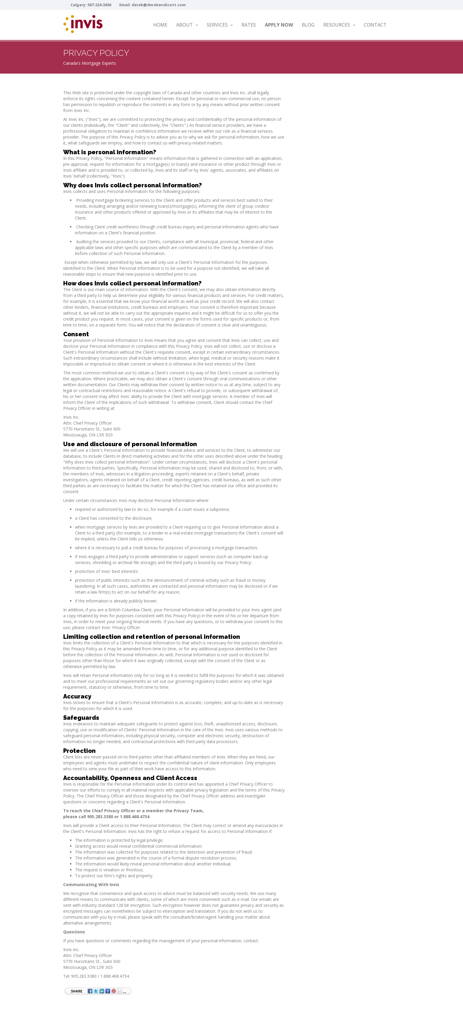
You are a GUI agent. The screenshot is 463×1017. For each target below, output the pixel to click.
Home (160, 25)
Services (220, 25)
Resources (339, 25)
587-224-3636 (99, 4)
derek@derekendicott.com (159, 4)
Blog (308, 25)
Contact (375, 25)
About (187, 25)
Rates (249, 25)
